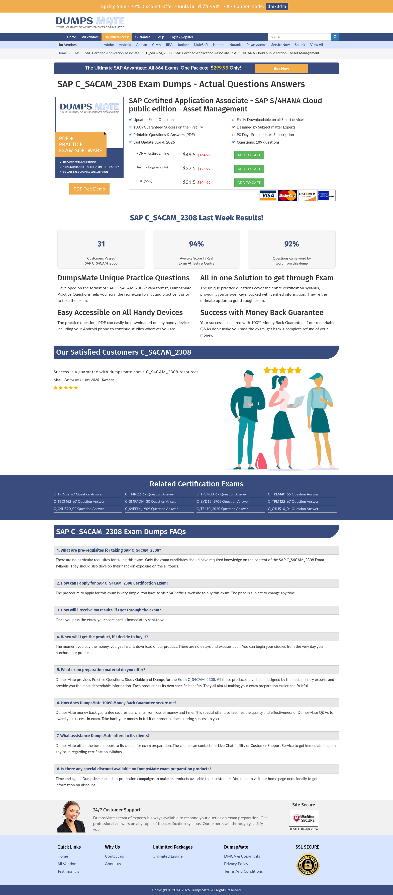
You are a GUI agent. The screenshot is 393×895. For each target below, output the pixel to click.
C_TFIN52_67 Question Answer (78, 494)
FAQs (160, 37)
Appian (141, 44)
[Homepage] (50, 37)
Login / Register (181, 37)
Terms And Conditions (243, 871)
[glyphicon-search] (335, 37)
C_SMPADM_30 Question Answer (151, 501)
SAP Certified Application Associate (112, 53)
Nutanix (235, 44)
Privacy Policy (236, 863)
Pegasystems (256, 44)
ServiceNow (280, 44)
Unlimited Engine (168, 856)
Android (125, 44)
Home (71, 37)
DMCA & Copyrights (242, 856)
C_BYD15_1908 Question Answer (223, 501)
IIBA (169, 44)
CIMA (156, 44)
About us (113, 863)
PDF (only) (144, 181)
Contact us (114, 856)
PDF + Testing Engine (152, 153)
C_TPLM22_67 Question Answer (293, 501)
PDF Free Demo (89, 188)
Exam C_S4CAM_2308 (196, 679)
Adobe (109, 44)
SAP (76, 53)
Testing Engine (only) (152, 167)
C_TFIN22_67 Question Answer (149, 494)
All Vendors (90, 37)
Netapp (219, 44)
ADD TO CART (249, 155)
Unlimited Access (117, 37)
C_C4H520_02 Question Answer (79, 508)
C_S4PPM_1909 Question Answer (151, 508)
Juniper (183, 44)
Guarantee (143, 37)
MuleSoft (201, 44)
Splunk (300, 44)
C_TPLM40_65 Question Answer (293, 494)
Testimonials (68, 871)
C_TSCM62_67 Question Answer (79, 501)
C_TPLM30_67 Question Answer (222, 494)
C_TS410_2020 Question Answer (222, 508)
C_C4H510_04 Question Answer (293, 508)
